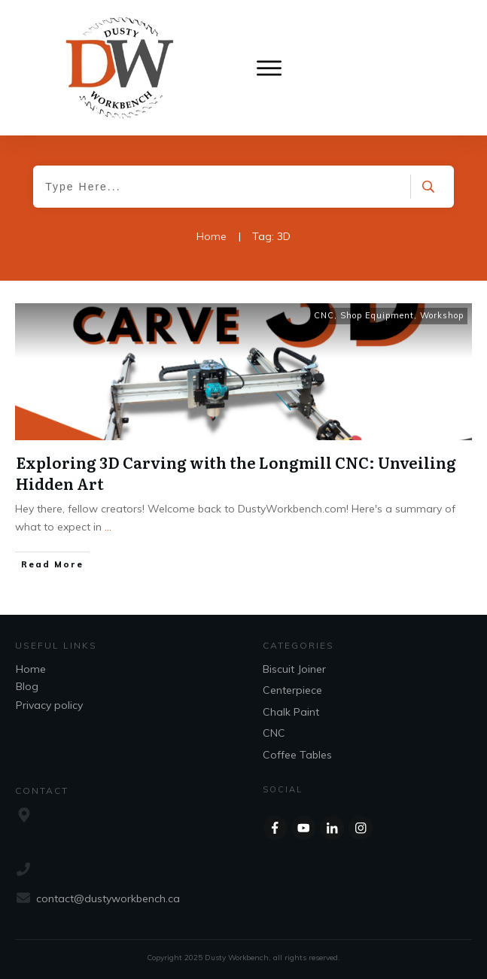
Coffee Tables (297, 755)
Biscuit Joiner (294, 669)
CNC (324, 315)
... (108, 527)
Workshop (442, 315)
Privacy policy (49, 705)
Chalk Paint (291, 712)
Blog (27, 686)
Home (31, 669)
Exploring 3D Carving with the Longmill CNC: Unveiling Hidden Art (236, 472)
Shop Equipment (377, 315)
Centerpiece (292, 690)
